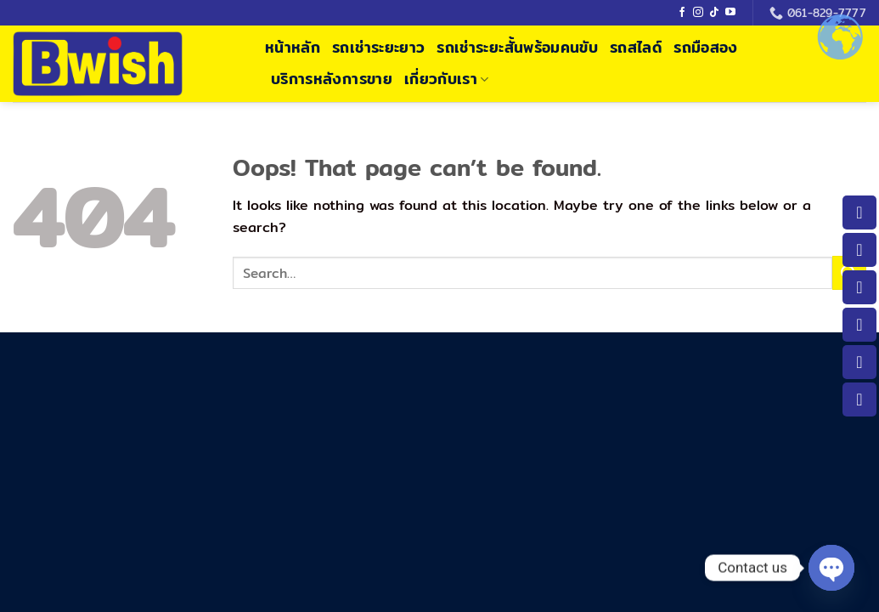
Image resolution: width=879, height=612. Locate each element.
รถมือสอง (705, 47)
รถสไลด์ (636, 47)
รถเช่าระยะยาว (378, 47)
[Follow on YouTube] (730, 13)
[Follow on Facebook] (682, 13)
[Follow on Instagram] (698, 13)
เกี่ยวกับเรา (446, 78)
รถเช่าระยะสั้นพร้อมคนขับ (517, 47)
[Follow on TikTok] (714, 13)
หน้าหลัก (292, 47)
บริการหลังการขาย (331, 78)
